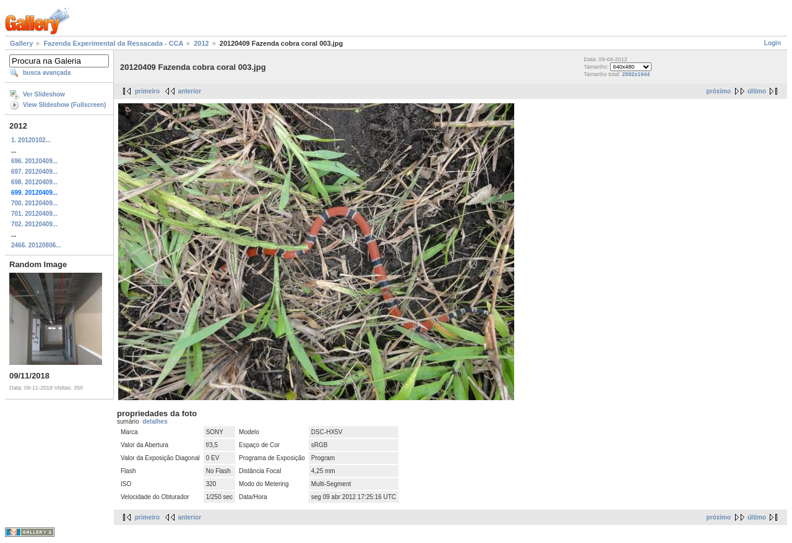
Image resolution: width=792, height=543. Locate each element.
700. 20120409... (34, 203)
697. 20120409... (34, 171)
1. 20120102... (31, 140)
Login (772, 43)
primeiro (147, 91)
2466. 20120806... (36, 245)
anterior (189, 91)
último (756, 91)
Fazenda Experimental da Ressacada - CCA (113, 43)
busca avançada (47, 72)
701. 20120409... (34, 213)
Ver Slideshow (44, 94)
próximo (719, 91)
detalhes (155, 421)
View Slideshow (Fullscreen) (64, 104)
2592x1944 (636, 74)
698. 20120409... (34, 182)
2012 (201, 43)
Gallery (21, 43)
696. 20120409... (34, 161)
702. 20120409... (34, 224)
